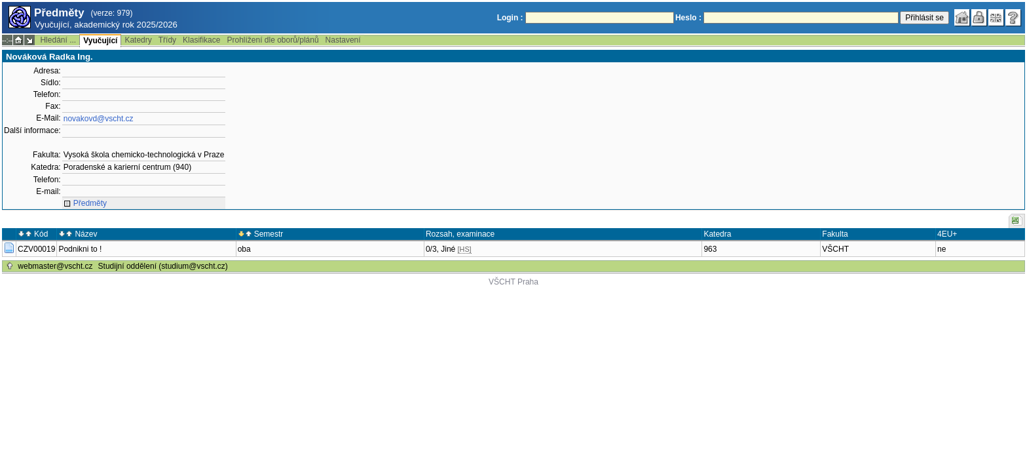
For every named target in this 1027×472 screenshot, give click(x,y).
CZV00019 (36, 249)
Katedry (137, 40)
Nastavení (343, 40)
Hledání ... (58, 40)
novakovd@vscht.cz (99, 118)
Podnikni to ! (80, 249)
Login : (510, 17)
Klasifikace (201, 40)
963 (710, 249)
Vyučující (100, 40)
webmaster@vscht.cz (55, 266)
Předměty (90, 203)
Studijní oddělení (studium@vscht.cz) (163, 266)
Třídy (167, 40)
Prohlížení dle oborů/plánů (272, 40)
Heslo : (688, 17)
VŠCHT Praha (513, 281)
